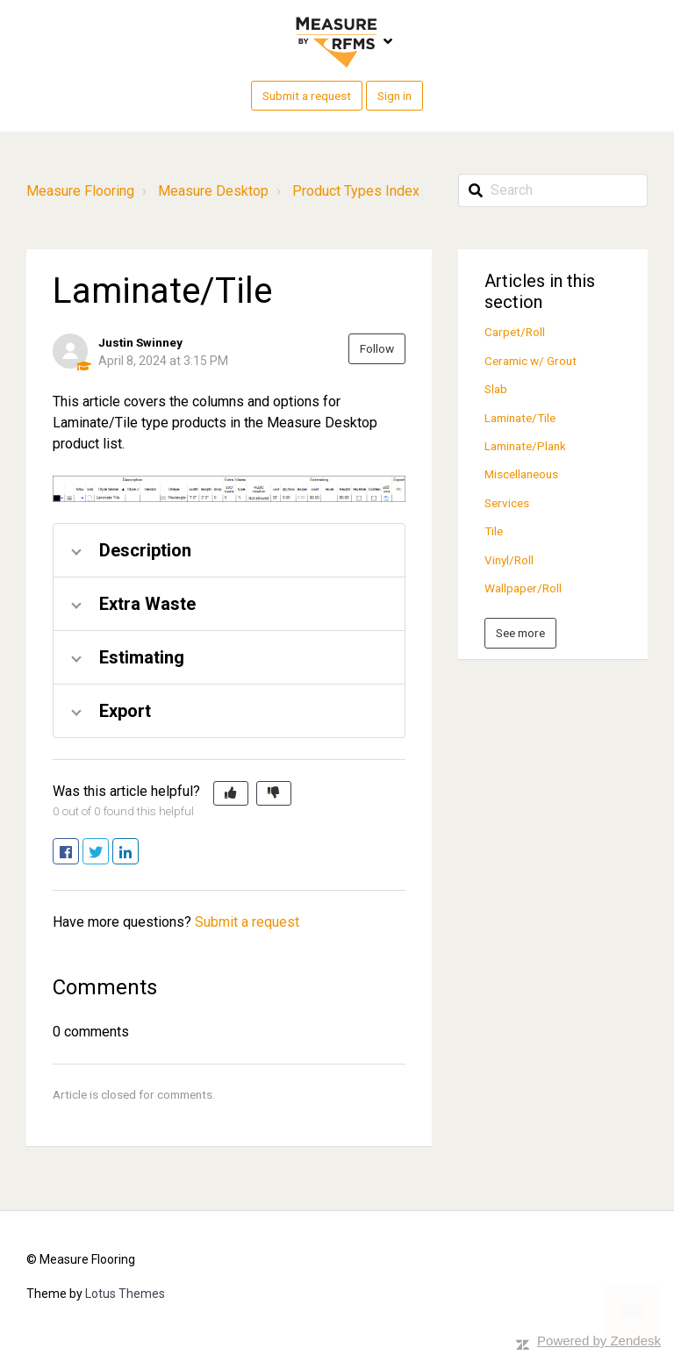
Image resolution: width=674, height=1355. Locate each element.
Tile (493, 531)
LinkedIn (138, 852)
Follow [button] (377, 348)
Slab (495, 389)
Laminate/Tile (520, 418)
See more (520, 633)
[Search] (553, 190)
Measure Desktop (213, 191)
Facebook (78, 852)
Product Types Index (355, 191)
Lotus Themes (125, 1294)
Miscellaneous (521, 474)
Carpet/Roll (514, 332)
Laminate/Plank (525, 446)
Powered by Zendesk (599, 1340)
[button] (230, 793)
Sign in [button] (394, 96)
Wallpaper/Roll (523, 588)
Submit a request (306, 96)
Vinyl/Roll (509, 560)
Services (506, 503)
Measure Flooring (80, 191)
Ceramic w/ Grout (530, 361)
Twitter (108, 852)
